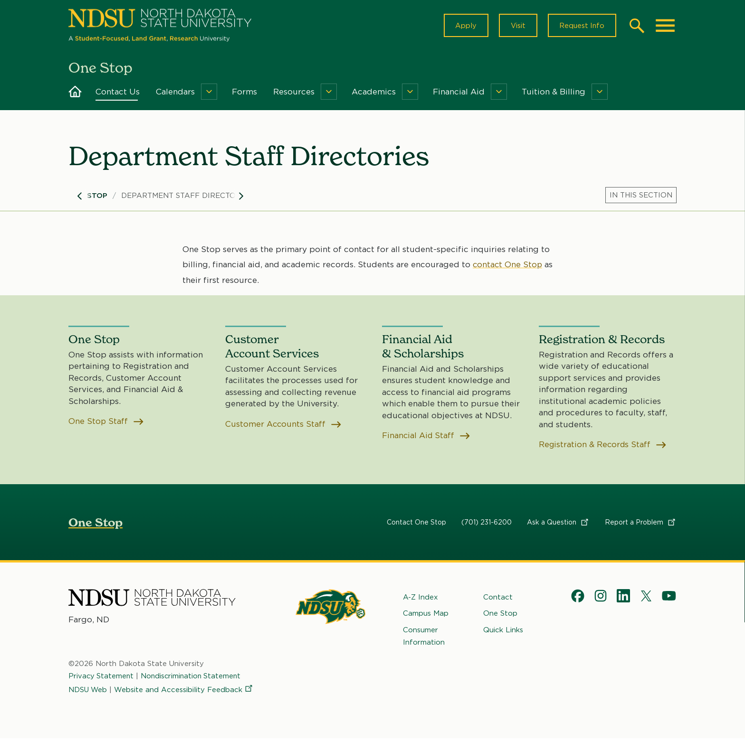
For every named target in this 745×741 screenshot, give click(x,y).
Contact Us (118, 94)
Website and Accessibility (185, 692)
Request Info (580, 26)
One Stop (87, 198)
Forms (244, 94)
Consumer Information (424, 638)
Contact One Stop (416, 524)
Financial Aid (459, 94)
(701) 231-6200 (486, 524)
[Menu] (209, 94)
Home (75, 94)
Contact (498, 599)
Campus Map (426, 616)
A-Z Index (420, 599)
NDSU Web (88, 692)
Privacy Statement (101, 679)
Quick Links (503, 632)
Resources (294, 94)
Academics (374, 94)
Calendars (175, 94)
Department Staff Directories (186, 198)
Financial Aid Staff (427, 438)
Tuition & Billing (553, 94)
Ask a (558, 524)
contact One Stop (508, 267)
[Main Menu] (665, 26)
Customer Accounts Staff (284, 426)
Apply (461, 26)
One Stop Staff (106, 424)
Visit (514, 26)
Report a (641, 524)
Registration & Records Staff (604, 447)
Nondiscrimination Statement (193, 679)
